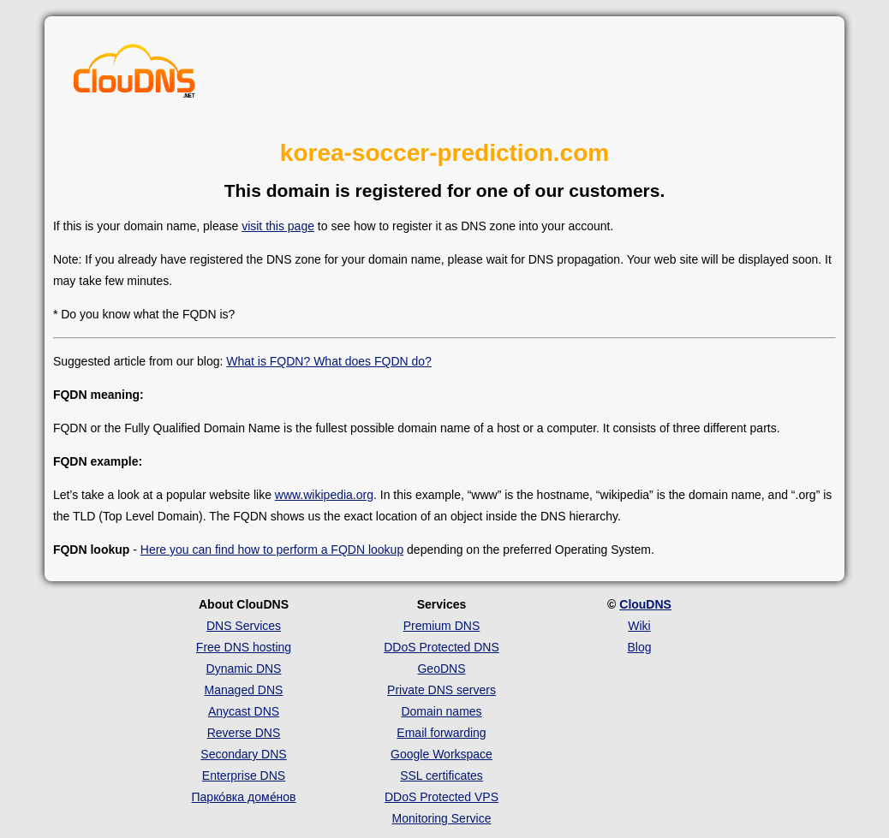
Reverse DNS (244, 733)
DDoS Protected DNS (441, 647)
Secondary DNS (243, 754)
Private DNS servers (441, 690)
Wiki (639, 626)
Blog (639, 647)
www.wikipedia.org (324, 495)
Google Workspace (441, 754)
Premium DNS (441, 626)
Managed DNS (244, 690)
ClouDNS (645, 604)
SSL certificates (441, 775)
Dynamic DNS (244, 668)
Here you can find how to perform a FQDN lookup (271, 549)
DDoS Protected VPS (441, 797)
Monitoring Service (442, 818)
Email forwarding (441, 733)
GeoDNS (441, 668)
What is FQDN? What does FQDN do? (329, 361)
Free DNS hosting (243, 647)
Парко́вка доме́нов (244, 797)
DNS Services (243, 626)
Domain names (441, 711)
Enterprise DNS (243, 775)
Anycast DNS (243, 711)
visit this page (278, 226)
